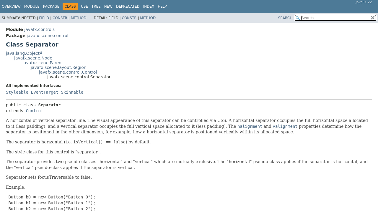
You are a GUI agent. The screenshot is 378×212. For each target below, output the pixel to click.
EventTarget (44, 92)
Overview (11, 6)
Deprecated (128, 6)
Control (34, 110)
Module (32, 6)
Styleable (17, 92)
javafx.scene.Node (33, 58)
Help (162, 6)
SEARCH (285, 18)
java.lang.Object (23, 53)
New (108, 6)
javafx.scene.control (47, 35)
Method (79, 18)
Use (84, 6)
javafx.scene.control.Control (68, 72)
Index (148, 6)
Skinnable (72, 92)
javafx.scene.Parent (42, 62)
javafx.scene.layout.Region (59, 67)
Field (44, 18)
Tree (96, 6)
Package (51, 6)
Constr (60, 18)
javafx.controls (39, 29)
